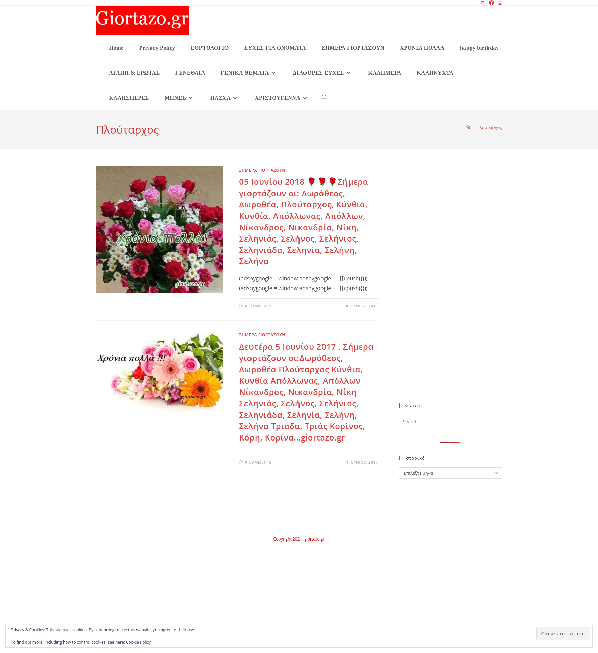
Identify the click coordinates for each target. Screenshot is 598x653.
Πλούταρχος (489, 127)
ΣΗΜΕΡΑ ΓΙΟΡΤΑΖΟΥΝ (262, 170)
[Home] (467, 127)
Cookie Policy (138, 642)
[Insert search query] (450, 421)
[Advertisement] (437, 288)
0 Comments (258, 305)
